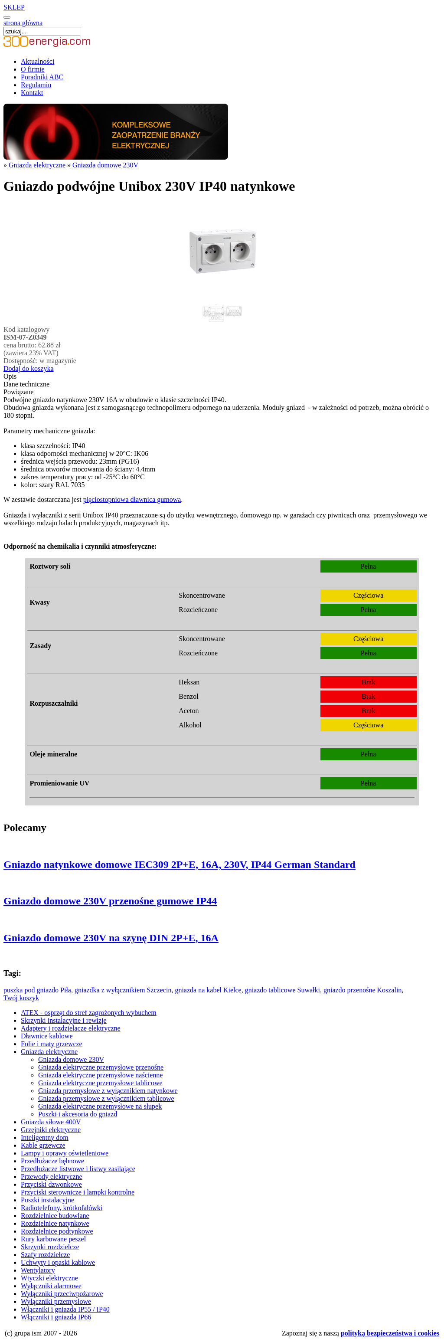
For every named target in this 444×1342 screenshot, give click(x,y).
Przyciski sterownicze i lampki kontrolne (77, 1192)
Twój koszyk (21, 998)
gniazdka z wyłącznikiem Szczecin (123, 990)
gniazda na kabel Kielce (208, 990)
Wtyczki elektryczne (49, 1278)
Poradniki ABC (42, 77)
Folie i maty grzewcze (51, 1043)
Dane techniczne (26, 384)
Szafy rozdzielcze (45, 1254)
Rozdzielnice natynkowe (55, 1223)
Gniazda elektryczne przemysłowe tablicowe (100, 1083)
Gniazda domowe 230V (105, 165)
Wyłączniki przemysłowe (56, 1301)
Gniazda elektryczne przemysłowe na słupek (100, 1106)
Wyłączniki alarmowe (51, 1286)
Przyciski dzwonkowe (51, 1184)
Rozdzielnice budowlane (55, 1215)
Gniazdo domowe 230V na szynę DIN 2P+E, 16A (111, 937)
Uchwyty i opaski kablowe (58, 1262)
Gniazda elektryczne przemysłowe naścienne (100, 1075)
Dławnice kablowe (47, 1036)
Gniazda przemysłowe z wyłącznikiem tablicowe (106, 1098)
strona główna (22, 22)
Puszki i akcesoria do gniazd (77, 1114)
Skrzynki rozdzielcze (50, 1246)
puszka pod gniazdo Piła (37, 990)
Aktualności (37, 61)
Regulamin (36, 84)
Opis (9, 376)
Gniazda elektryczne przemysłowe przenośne (100, 1067)
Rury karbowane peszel (53, 1239)
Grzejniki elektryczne (51, 1129)
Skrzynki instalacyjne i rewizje (64, 1020)
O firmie (33, 69)
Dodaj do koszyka (28, 368)
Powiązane (18, 392)
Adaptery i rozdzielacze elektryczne (71, 1028)
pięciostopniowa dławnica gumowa (132, 499)
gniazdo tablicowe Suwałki (282, 990)
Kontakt (32, 92)
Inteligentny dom (45, 1137)
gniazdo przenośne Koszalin (362, 990)
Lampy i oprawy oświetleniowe (64, 1153)
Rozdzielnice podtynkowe (57, 1231)
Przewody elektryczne (51, 1176)
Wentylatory (38, 1270)
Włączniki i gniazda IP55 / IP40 (65, 1309)
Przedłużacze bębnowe (52, 1161)
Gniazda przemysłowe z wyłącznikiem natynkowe (108, 1090)
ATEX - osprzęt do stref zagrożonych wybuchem (89, 1012)
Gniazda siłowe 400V (51, 1122)
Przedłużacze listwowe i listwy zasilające (78, 1168)
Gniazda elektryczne (37, 165)
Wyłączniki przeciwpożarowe (62, 1293)
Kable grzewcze (43, 1145)
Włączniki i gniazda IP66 (56, 1317)
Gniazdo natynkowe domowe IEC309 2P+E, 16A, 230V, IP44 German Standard (179, 864)
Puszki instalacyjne (47, 1200)
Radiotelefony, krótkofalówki (61, 1207)
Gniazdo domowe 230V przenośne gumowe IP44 (110, 901)
